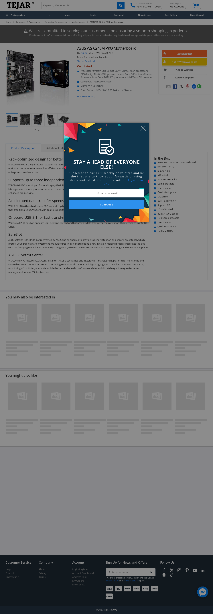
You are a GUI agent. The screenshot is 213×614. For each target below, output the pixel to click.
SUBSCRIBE (106, 204)
